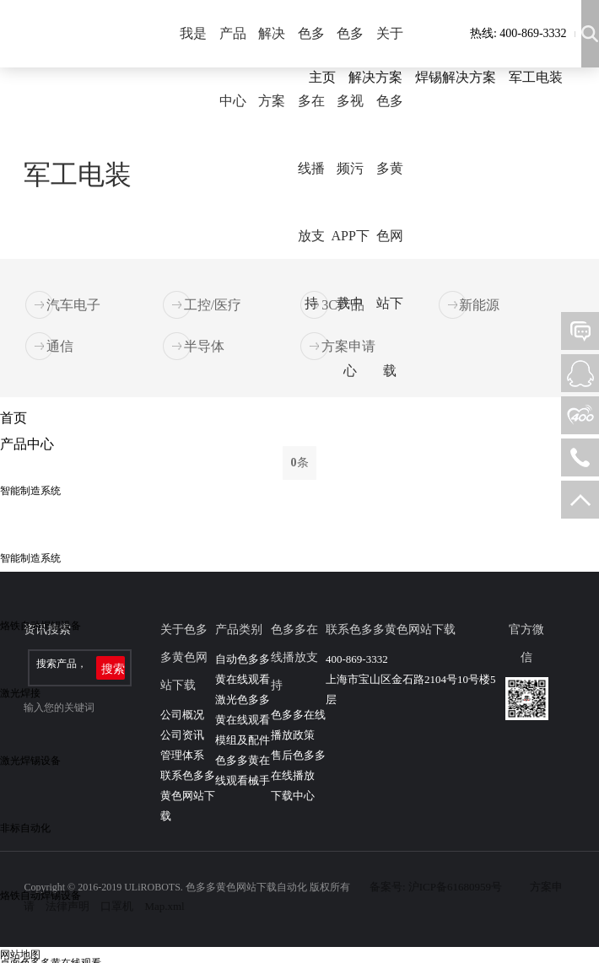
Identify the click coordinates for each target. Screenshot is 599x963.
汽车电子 (73, 305)
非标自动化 (25, 828)
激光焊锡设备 (30, 761)
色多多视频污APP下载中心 (351, 202)
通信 (59, 346)
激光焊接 (20, 693)
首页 (13, 418)
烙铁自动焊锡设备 (40, 626)
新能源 (479, 305)
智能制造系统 (30, 491)
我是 (193, 33)
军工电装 (536, 77)
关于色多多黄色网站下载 (389, 202)
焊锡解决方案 (455, 77)
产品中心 (232, 67)
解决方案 (271, 67)
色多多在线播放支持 (311, 168)
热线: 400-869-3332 (518, 33)
